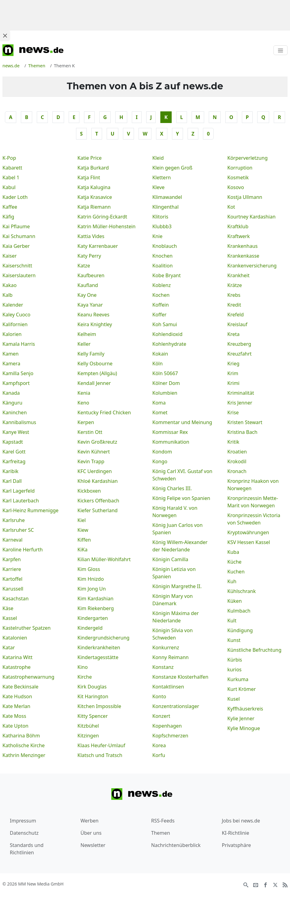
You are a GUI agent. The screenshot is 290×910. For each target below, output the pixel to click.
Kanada (11, 393)
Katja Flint (89, 177)
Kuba (233, 552)
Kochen (161, 295)
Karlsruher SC (18, 530)
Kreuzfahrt (239, 353)
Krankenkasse (243, 255)
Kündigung (240, 630)
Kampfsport (16, 383)
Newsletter (93, 845)
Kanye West (15, 432)
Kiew (83, 530)
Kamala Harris (18, 344)
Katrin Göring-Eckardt (102, 216)
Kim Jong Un (92, 588)
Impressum (23, 820)
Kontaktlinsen (168, 686)
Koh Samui (164, 324)
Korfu (158, 755)
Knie (157, 236)
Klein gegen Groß (172, 167)
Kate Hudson (17, 696)
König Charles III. (172, 488)
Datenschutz (24, 833)
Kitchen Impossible (99, 706)
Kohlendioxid (167, 334)
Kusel (233, 699)
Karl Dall (12, 481)
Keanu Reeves (93, 314)
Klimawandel (167, 197)
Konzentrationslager (175, 706)
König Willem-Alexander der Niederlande (180, 546)
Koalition (162, 265)
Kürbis (234, 659)
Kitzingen (88, 735)
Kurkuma (238, 679)
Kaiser (9, 255)
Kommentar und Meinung (182, 422)
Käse (7, 608)
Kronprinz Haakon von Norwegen (253, 485)
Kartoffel (12, 579)
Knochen (162, 255)
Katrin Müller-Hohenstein (107, 226)
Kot (231, 206)
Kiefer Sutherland (98, 510)
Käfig (8, 216)
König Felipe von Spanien (181, 498)
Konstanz (163, 667)
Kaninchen (14, 412)
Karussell (12, 588)
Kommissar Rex (170, 432)
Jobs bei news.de (241, 820)
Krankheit (238, 275)
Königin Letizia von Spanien (174, 573)
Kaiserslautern (19, 275)
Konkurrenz (165, 647)
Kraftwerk (238, 236)
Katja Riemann (94, 206)
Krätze (234, 285)
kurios (234, 669)
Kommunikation (170, 441)
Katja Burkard (93, 167)
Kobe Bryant (166, 275)
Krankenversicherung (252, 265)
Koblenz (161, 285)
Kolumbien (164, 393)
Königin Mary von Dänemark (172, 600)
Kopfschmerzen (170, 735)
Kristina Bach (242, 432)
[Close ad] (5, 35)
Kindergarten (93, 618)
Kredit (234, 304)
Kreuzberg (239, 344)
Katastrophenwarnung (28, 676)
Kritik (233, 441)
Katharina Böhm (21, 735)
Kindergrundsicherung (104, 637)
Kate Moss (14, 716)
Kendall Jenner (94, 383)
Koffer (159, 314)
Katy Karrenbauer (98, 246)
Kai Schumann (18, 236)
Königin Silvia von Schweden (172, 634)
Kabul (9, 187)
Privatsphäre (236, 845)
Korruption (240, 167)
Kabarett (12, 167)
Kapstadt (12, 441)
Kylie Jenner (240, 718)
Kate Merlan (16, 706)
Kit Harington (93, 696)
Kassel (9, 618)
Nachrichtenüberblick (175, 845)
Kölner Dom (166, 383)
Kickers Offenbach (99, 500)
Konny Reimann (170, 657)
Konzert (161, 716)
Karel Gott (13, 451)
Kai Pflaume (16, 226)
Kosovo (235, 187)
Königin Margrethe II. (177, 586)
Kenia (84, 393)
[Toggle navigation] (280, 50)
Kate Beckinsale (20, 686)
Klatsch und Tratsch (100, 755)
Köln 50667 (165, 373)
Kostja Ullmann (244, 197)
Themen (160, 833)
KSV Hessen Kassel (248, 542)
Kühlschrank (241, 591)
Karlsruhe (13, 520)
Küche (234, 561)
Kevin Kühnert (94, 451)
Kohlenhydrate (169, 344)
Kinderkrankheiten (99, 647)
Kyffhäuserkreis (245, 708)
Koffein (160, 304)
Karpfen (11, 559)
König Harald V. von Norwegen (174, 512)
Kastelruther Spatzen (26, 628)
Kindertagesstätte (98, 657)
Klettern (161, 177)
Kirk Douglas (92, 686)
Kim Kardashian (96, 598)
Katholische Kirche (23, 745)
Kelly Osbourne (95, 363)
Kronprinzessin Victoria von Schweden (253, 519)
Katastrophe (16, 667)
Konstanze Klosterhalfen (180, 676)
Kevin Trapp (91, 461)
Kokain (160, 353)
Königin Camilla (170, 559)
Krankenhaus (242, 246)
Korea (159, 745)
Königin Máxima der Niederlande (175, 617)
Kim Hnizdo (91, 579)
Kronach (236, 471)
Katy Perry (89, 255)
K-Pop (9, 158)
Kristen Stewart (244, 422)
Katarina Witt (17, 657)
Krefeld (235, 314)
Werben (90, 820)
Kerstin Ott (90, 432)
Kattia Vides (91, 236)
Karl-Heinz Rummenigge (30, 510)
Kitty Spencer (93, 716)
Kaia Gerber (16, 246)
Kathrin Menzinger (23, 755)
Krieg (233, 363)
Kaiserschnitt (17, 265)
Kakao (9, 285)
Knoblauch (164, 246)
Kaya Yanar (90, 304)
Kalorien (11, 334)
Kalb (7, 295)
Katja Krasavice (95, 197)
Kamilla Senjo (17, 373)
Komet (159, 412)
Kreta (233, 334)
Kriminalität (240, 393)
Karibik (10, 471)
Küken (234, 601)
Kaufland (88, 285)
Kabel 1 (10, 177)
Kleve (158, 187)
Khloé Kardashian (98, 481)
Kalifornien (15, 324)
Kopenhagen (167, 725)
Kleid (158, 158)
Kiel (82, 520)
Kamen (10, 353)
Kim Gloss (89, 569)
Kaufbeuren (91, 275)
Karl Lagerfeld (18, 490)
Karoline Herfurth (22, 549)
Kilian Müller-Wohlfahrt (104, 559)
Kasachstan (15, 598)
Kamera (11, 363)
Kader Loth (15, 197)
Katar (8, 647)
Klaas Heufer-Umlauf (101, 745)
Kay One (87, 295)
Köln (157, 363)
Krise (233, 412)
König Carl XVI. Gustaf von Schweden (182, 475)
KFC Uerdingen (95, 471)
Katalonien (14, 637)
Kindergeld (90, 628)
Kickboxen (89, 490)
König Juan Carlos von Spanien (177, 529)
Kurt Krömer (241, 689)
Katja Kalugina (94, 187)
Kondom (162, 451)
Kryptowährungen (248, 532)
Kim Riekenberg (96, 608)
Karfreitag (13, 461)
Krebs (234, 295)
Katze (84, 265)
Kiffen (84, 539)
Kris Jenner (239, 402)
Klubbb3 (162, 226)
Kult (232, 620)
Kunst (234, 640)
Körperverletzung (247, 158)
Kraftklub (238, 226)
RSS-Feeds (163, 820)
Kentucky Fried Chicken (104, 412)
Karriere (11, 569)
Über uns (91, 833)
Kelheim (87, 334)
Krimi (233, 383)
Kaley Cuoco (16, 314)
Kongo (159, 461)
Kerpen (86, 422)
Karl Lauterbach (20, 500)
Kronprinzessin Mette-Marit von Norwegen (252, 502)
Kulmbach (238, 610)
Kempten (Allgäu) (97, 373)
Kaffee (9, 206)
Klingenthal (165, 206)
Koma (159, 402)
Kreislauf (237, 324)
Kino (83, 667)
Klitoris (160, 216)
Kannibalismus (19, 422)
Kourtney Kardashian (251, 216)
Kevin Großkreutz (97, 441)
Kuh (232, 581)
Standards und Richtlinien (27, 849)
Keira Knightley (95, 324)
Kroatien (237, 451)
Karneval (12, 539)
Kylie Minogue (243, 728)
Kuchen (236, 571)
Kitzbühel (88, 725)
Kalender (12, 304)
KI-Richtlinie (235, 833)
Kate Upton (15, 725)
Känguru (12, 402)
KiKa (83, 549)
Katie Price (90, 158)
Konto (159, 696)
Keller (84, 344)
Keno (84, 402)
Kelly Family (91, 353)
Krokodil (236, 461)
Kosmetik (238, 177)
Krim (232, 373)
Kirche (85, 676)
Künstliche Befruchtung (254, 650)
